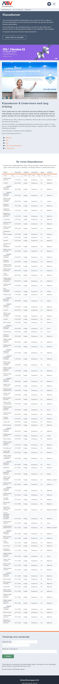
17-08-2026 (21, 348)
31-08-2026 (21, 366)
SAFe (7, 143)
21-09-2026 (21, 410)
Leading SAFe (6, 390)
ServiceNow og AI (7, 413)
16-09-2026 (21, 398)
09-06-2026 (21, 268)
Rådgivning (29, 653)
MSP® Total (6, 431)
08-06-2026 (21, 259)
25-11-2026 (21, 517)
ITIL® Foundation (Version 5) (7, 179)
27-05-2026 (21, 237)
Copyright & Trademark (29, 668)
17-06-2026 (21, 289)
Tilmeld (8, 603)
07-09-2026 (21, 375)
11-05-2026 (21, 205)
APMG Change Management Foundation (7, 196)
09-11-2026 (21, 488)
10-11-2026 (21, 493)
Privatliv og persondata (29, 663)
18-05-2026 (21, 218)
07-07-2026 (21, 328)
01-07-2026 (21, 324)
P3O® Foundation (7, 262)
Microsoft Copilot (7, 280)
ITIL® (6, 140)
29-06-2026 (21, 320)
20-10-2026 (21, 467)
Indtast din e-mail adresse (10, 596)
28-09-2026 (21, 418)
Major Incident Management (6, 417)
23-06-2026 (21, 301)
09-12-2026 (21, 550)
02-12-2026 (21, 534)
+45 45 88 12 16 (29, 635)
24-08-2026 (21, 357)
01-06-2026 (21, 242)
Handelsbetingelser (29, 665)
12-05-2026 (21, 213)
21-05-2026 (21, 233)
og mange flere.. (10, 148)
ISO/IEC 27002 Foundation (7, 516)
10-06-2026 (21, 272)
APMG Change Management (13, 146)
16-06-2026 (21, 284)
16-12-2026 (21, 563)
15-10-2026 (21, 455)
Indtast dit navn (6, 585)
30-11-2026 (21, 526)
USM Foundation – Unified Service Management (7, 266)
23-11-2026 (21, 513)
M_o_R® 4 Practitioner (8, 458)
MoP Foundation (7, 304)
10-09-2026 (21, 387)
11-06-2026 (21, 277)
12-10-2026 (21, 451)
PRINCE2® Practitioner (6, 187)
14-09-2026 (21, 393)
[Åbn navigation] (54, 4)
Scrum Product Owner (8, 462)
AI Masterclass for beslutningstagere (7, 226)
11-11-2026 (21, 499)
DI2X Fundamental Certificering (8, 276)
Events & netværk (29, 655)
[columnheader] (9, 172)
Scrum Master (6, 213)
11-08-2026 (21, 333)
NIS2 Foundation (7, 393)
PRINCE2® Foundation (6, 191)
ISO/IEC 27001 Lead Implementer (8, 374)
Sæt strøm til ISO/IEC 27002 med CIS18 (8, 209)
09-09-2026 (21, 384)
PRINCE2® (8, 138)
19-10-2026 (21, 458)
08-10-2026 (21, 446)
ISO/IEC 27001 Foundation (7, 365)
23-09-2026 (21, 413)
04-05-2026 (21, 192)
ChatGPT (5, 183)
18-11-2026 (21, 508)
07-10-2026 (21, 436)
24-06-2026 (21, 309)
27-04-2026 (21, 180)
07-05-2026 (21, 201)
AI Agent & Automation (8, 201)
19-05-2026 (21, 222)
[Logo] (7, 4)
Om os (29, 658)
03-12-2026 (21, 537)
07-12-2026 (21, 541)
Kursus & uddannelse (7, 9)
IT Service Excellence (8, 387)
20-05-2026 (21, 227)
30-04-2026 (21, 187)
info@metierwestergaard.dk (29, 637)
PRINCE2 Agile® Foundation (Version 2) (8, 319)
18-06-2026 (21, 292)
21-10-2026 (21, 473)
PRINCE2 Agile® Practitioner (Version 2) (8, 343)
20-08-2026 (21, 352)
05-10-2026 (21, 428)
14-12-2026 (21, 555)
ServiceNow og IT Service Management (9, 237)
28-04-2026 (21, 183)
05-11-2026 (21, 484)
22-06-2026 (21, 298)
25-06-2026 (21, 315)
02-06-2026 (21, 246)
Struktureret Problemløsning (7, 205)
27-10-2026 (21, 478)
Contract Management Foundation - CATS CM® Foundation (8, 472)
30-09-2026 (21, 424)
